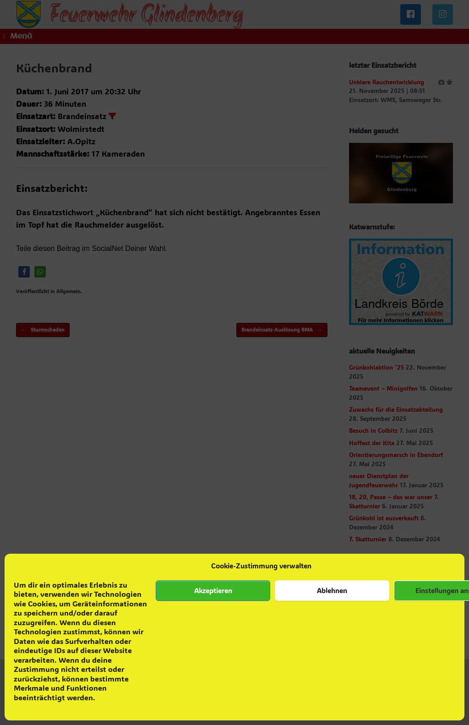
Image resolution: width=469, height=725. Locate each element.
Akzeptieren (213, 590)
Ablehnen (332, 590)
